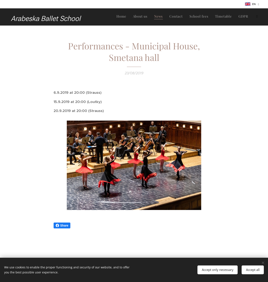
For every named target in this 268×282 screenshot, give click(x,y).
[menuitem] (187, 17)
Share (62, 225)
